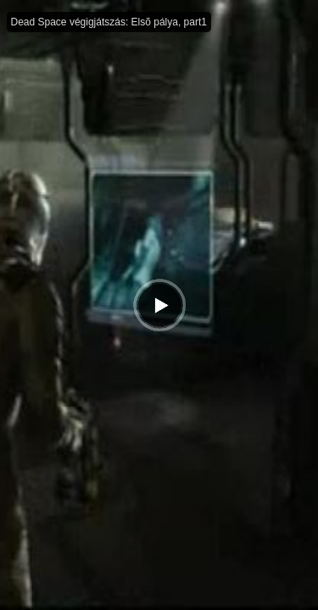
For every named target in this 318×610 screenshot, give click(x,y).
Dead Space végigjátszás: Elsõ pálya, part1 (109, 22)
